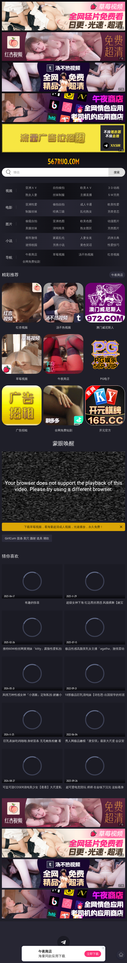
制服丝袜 (31, 211)
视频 (9, 190)
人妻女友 (86, 238)
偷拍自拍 (59, 204)
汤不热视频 (86, 254)
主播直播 (86, 195)
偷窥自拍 (31, 221)
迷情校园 (31, 245)
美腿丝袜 (31, 228)
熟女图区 (86, 228)
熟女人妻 (31, 195)
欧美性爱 (113, 204)
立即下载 (93, 954)
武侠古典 (113, 238)
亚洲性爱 (31, 204)
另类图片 (113, 228)
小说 (9, 240)
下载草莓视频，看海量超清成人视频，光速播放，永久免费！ (73, 526)
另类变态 (113, 211)
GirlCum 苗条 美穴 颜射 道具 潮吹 (27, 538)
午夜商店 (31, 254)
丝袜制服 (59, 195)
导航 (9, 257)
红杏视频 (113, 254)
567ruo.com (63, 161)
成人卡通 (86, 204)
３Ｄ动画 (113, 188)
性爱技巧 (113, 245)
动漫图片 (113, 221)
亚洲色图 (59, 221)
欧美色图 (86, 221)
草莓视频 (59, 254)
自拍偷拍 (59, 188)
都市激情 (31, 238)
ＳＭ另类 (113, 195)
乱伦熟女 (86, 211)
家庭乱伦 (59, 238)
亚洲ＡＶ (31, 188)
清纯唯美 (59, 228)
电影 (9, 207)
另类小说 (59, 245)
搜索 (117, 172)
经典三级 (59, 211)
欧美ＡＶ (86, 188)
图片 (9, 224)
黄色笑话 (86, 245)
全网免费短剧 (31, 261)
